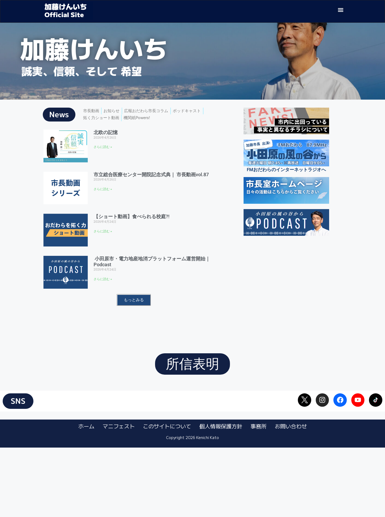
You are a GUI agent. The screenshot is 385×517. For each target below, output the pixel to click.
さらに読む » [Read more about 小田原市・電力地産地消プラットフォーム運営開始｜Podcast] (103, 290)
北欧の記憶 (106, 143)
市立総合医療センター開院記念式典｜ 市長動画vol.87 (151, 185)
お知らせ (115, 122)
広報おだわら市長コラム (154, 122)
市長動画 (92, 122)
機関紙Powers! (144, 130)
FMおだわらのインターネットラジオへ (286, 180)
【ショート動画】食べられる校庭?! (132, 227)
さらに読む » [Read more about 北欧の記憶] (103, 157)
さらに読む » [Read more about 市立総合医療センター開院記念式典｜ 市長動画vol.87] (103, 200)
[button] (340, 10)
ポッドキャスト (200, 122)
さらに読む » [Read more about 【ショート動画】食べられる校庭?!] (103, 242)
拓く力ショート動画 (103, 130)
